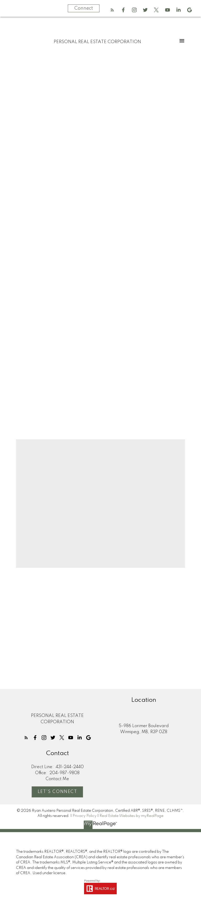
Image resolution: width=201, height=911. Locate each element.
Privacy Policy (84, 816)
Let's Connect (57, 792)
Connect (83, 8)
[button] (112, 10)
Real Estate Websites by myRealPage (131, 816)
